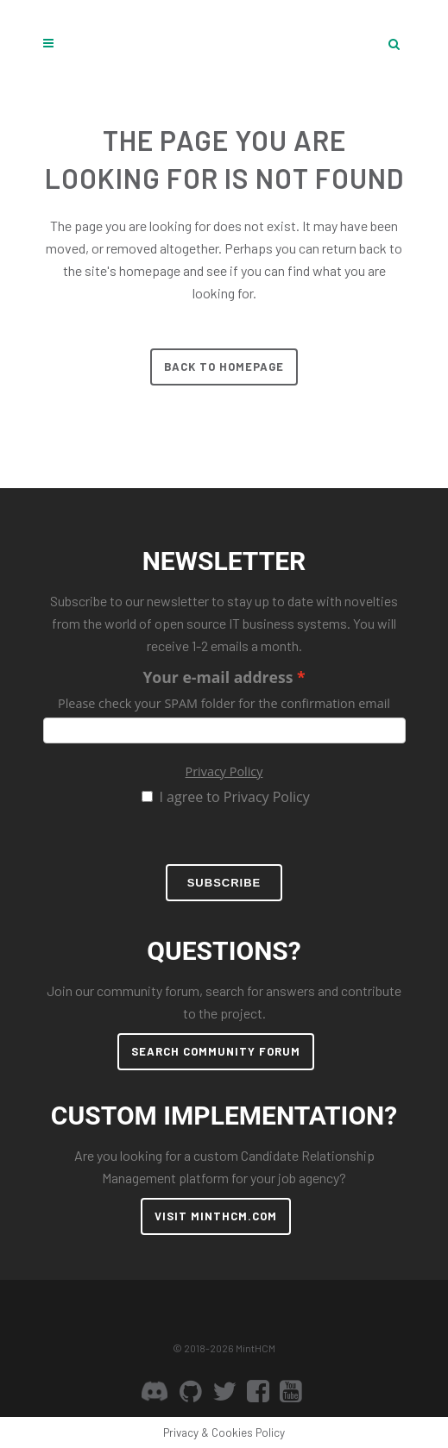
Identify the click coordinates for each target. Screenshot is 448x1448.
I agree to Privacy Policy (234, 796)
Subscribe (224, 882)
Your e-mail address (217, 677)
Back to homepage (224, 366)
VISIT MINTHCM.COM (216, 1216)
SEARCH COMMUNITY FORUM (215, 1051)
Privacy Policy (224, 771)
